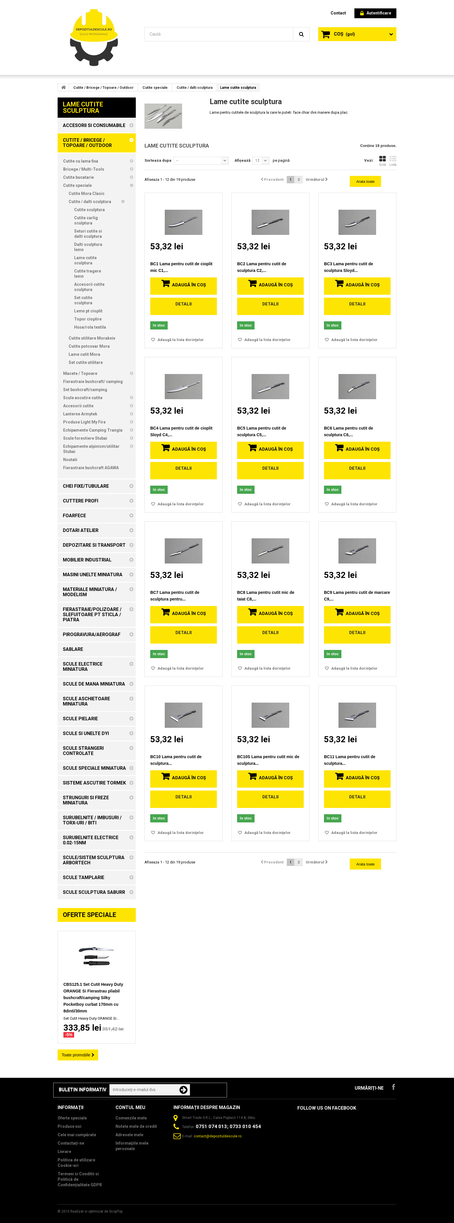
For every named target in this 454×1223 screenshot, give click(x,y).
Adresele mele (129, 1134)
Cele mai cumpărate (77, 1134)
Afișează (242, 160)
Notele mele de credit (136, 1126)
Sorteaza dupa (157, 160)
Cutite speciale (155, 88)
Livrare (64, 1151)
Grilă (382, 161)
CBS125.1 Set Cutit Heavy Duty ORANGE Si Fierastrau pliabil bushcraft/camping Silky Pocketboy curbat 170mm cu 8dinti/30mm (93, 997)
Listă (392, 161)
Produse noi (69, 1126)
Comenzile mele (131, 1118)
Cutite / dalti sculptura (195, 88)
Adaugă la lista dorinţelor (180, 340)
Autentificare (375, 13)
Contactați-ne (71, 1143)
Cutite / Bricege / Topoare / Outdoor (103, 88)
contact (338, 13)
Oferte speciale (89, 914)
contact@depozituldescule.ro (217, 1136)
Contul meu (130, 1107)
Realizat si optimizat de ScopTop (96, 1211)
